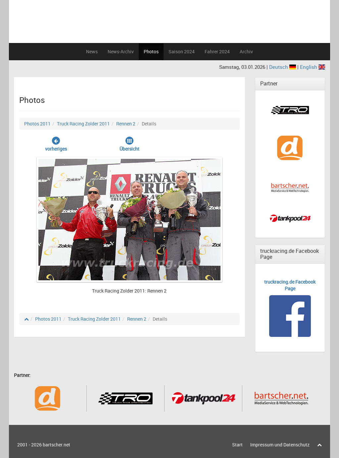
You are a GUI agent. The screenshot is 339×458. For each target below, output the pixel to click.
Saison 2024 (182, 51)
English (312, 67)
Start (237, 444)
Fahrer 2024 (217, 51)
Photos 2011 (37, 123)
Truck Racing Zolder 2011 (83, 123)
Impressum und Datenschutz (280, 444)
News (92, 51)
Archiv (246, 51)
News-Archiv (121, 51)
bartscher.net (56, 444)
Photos (151, 51)
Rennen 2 (125, 123)
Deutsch (283, 67)
